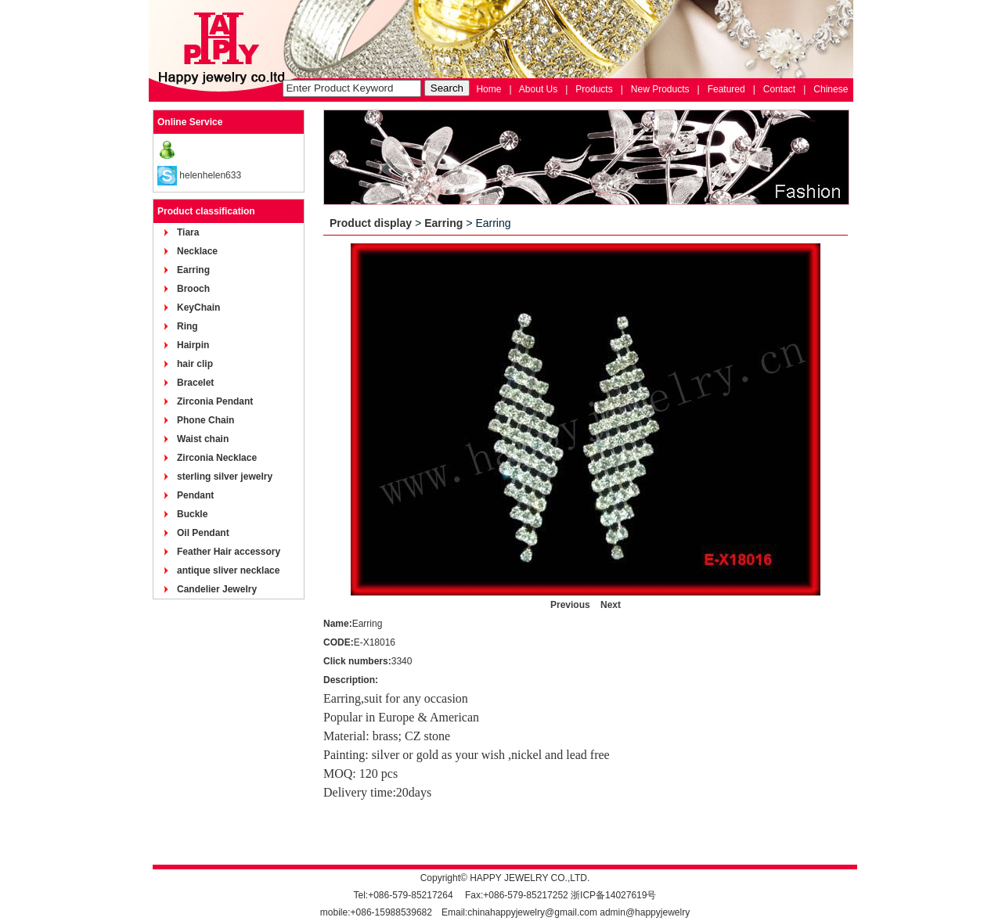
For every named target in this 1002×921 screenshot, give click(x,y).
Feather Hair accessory (228, 551)
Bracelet (195, 382)
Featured (726, 89)
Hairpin (193, 345)
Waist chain (203, 439)
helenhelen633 (210, 175)
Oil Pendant (203, 532)
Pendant (195, 495)
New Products (660, 89)
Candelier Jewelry (217, 589)
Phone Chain (205, 420)
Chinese (830, 89)
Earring (193, 269)
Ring (187, 326)
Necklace (197, 251)
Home (488, 89)
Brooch (193, 288)
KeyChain (198, 307)
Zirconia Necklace (217, 457)
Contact (779, 89)
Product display (371, 223)
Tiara (188, 232)
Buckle (192, 514)
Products (593, 89)
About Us (538, 89)
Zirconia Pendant (215, 401)
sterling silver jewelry (224, 476)
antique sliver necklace (228, 570)
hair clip (195, 363)
